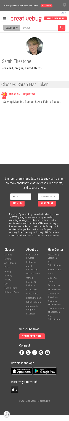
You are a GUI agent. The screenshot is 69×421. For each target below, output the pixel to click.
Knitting (8, 254)
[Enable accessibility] (7, 414)
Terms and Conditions (36, 235)
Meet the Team (33, 273)
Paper (7, 267)
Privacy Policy (53, 235)
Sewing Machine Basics (18, 102)
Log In (63, 13)
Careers (29, 278)
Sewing (7, 271)
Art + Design (10, 263)
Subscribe (46, 203)
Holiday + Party (11, 292)
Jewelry (7, 279)
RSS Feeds (30, 313)
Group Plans (32, 293)
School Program (33, 302)
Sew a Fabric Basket (48, 102)
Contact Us (31, 289)
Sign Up (17, 203)
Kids (6, 283)
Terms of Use (54, 285)
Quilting (8, 275)
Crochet (8, 258)
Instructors (31, 262)
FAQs (50, 273)
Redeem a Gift (54, 269)
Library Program (34, 298)
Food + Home (10, 288)
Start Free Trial (55, 18)
